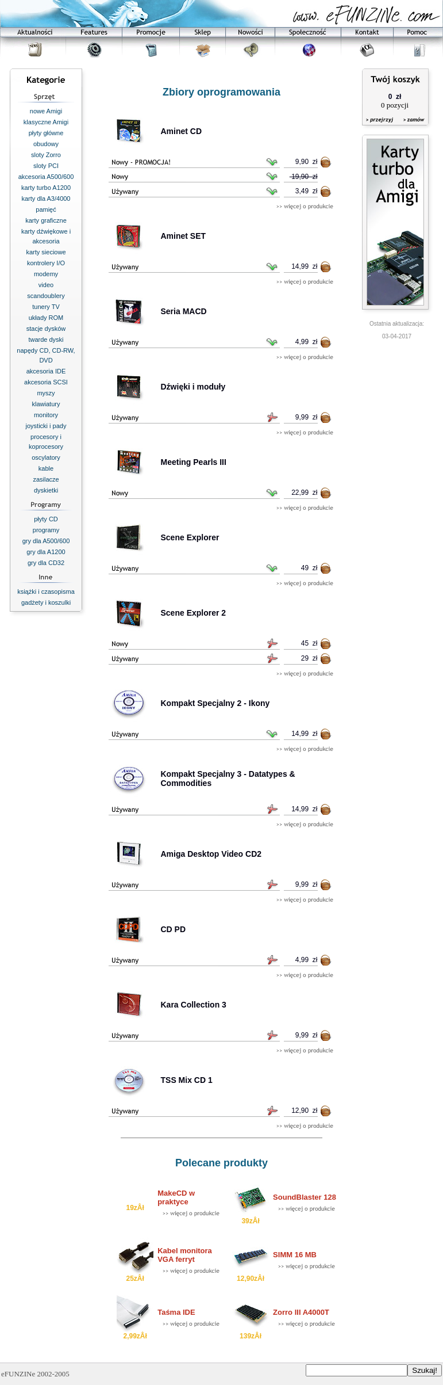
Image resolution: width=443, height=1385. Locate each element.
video (45, 284)
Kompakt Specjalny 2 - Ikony (215, 703)
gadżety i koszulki (46, 602)
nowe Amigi (46, 111)
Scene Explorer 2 (193, 612)
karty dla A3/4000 (45, 198)
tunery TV (46, 306)
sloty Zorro (46, 154)
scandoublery (45, 295)
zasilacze (46, 479)
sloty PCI (46, 165)
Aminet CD (181, 131)
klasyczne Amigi (46, 122)
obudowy (46, 143)
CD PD (173, 929)
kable (45, 468)
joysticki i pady (46, 425)
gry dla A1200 (45, 551)
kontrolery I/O (46, 263)
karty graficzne (46, 220)
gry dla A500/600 (46, 540)
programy (46, 529)
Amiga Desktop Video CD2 (211, 854)
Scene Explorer (190, 537)
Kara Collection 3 (193, 1004)
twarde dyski (45, 339)
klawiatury (46, 403)
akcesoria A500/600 (46, 176)
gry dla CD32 (46, 562)
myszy (46, 393)
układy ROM (46, 317)
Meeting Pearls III (193, 462)
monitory (46, 414)
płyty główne (46, 132)
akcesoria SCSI (46, 382)
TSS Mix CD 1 (187, 1080)
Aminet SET (183, 236)
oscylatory (46, 457)
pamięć (46, 209)
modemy (46, 273)
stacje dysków (46, 328)
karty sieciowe (46, 252)
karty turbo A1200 (46, 187)
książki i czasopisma (46, 591)
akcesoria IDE (46, 371)
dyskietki (46, 490)
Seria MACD (184, 311)
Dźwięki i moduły (193, 386)
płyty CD (46, 519)
